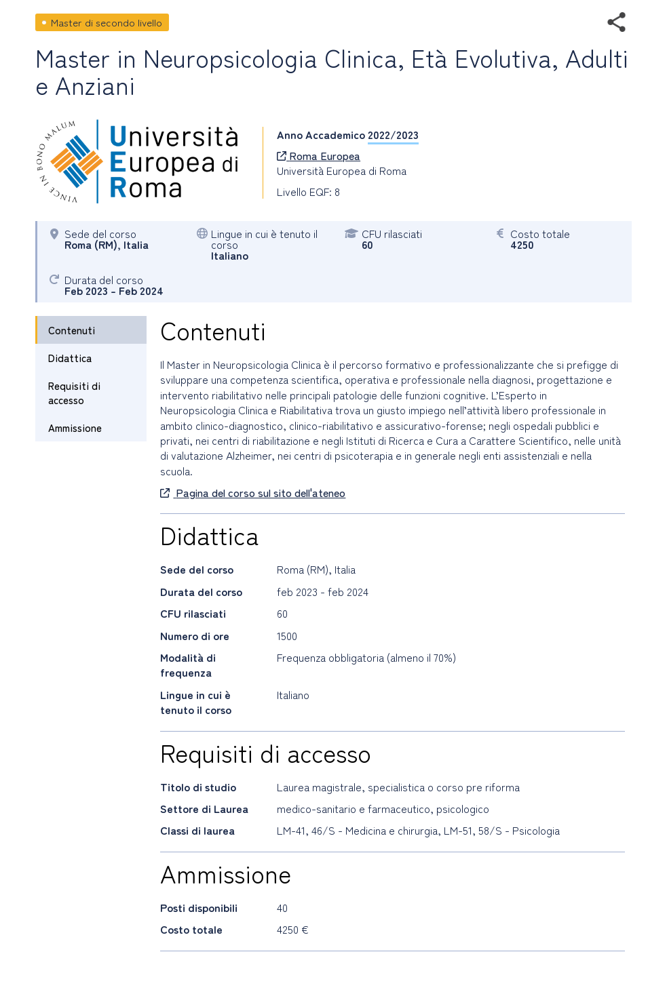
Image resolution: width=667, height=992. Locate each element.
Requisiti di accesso (74, 392)
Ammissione (75, 427)
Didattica (70, 358)
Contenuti (71, 330)
